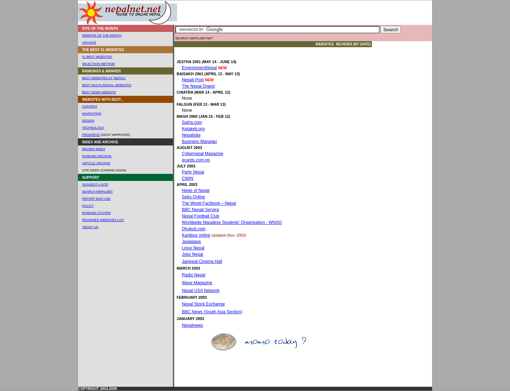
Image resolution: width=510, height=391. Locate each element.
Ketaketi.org (193, 128)
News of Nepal (196, 190)
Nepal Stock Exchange (203, 304)
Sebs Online (193, 196)
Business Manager (199, 141)
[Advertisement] (268, 12)
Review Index (94, 149)
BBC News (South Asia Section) (212, 311)
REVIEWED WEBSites (100, 220)
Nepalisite (191, 135)
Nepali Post (193, 79)
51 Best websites (97, 57)
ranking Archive (97, 156)
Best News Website (99, 92)
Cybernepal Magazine (202, 153)
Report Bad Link (96, 198)
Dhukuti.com (194, 228)
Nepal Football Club (200, 216)
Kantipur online (196, 235)
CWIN (187, 178)
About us (90, 227)
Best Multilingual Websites (106, 85)
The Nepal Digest (198, 86)
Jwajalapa (191, 241)
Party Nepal (193, 172)
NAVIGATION (91, 113)
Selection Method (98, 64)
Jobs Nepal (192, 254)
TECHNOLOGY (93, 128)
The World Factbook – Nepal (209, 203)
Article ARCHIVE (96, 163)
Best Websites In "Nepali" (104, 78)
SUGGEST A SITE (95, 184)
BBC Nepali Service (200, 209)
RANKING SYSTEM (96, 213)
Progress (91, 135)
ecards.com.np (196, 160)
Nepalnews (192, 325)
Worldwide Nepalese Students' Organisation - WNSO (232, 222)
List (120, 220)
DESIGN (88, 120)
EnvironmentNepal (199, 67)
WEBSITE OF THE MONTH (101, 35)
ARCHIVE (89, 42)
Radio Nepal (193, 274)
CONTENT (90, 106)
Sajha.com (192, 122)
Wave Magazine (197, 282)
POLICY (88, 206)
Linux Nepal (193, 248)
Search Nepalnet (97, 191)
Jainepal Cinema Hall (202, 261)
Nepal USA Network (201, 290)
